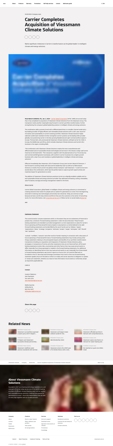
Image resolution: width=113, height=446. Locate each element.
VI (101, 3)
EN (104, 3)
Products (20, 3)
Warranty (28, 3)
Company (24, 362)
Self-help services (48, 3)
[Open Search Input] (98, 3)
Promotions (37, 3)
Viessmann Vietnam (14, 362)
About (14, 3)
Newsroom (32, 362)
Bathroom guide (67, 3)
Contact (58, 3)
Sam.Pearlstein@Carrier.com (33, 280)
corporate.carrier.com (52, 198)
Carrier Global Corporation (59, 119)
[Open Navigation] (4, 3)
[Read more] (24, 332)
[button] (101, 362)
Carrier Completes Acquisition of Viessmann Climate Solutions (53, 362)
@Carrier (83, 198)
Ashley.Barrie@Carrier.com (33, 291)
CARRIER (24, 444)
